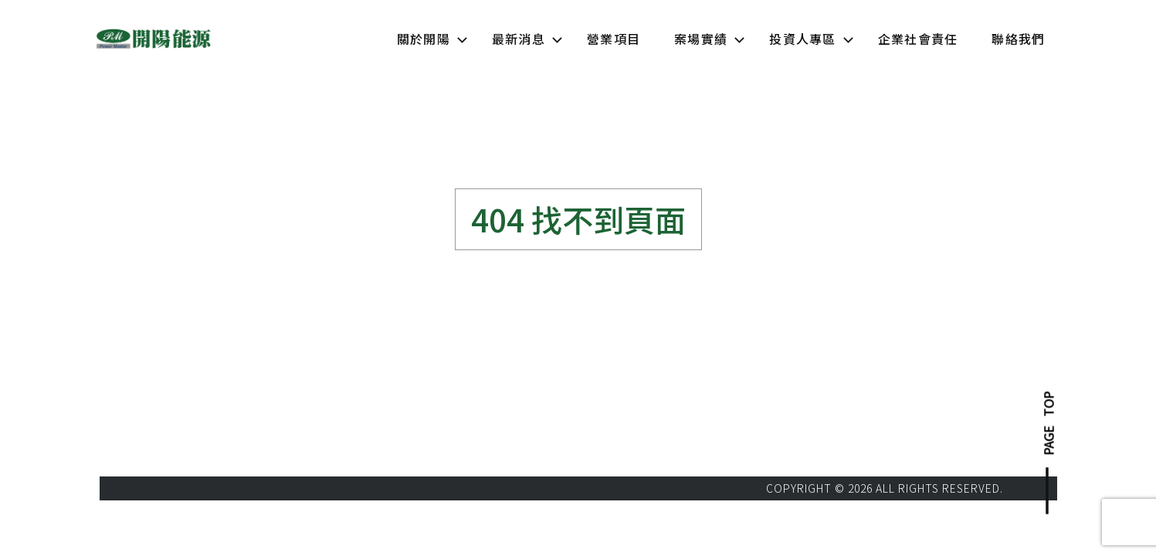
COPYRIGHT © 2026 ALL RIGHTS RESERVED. (884, 488)
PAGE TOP (1048, 424)
